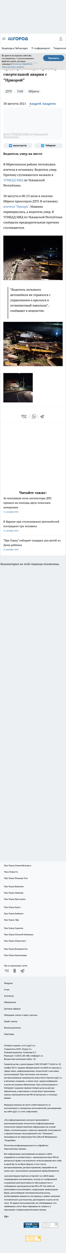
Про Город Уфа (11, 920)
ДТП (8, 91)
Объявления (10, 1002)
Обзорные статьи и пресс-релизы (20, 1015)
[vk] (24, 416)
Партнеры (9, 1034)
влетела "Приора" (16, 206)
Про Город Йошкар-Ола (16, 878)
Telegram (8, 983)
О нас (7, 989)
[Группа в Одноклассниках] (14, 970)
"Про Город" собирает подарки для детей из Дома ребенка (33, 545)
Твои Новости (11, 871)
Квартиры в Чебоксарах (15, 48)
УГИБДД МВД (13, 180)
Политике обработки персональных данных (17, 65)
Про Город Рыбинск (13, 913)
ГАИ (20, 91)
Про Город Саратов (13, 928)
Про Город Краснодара (15, 955)
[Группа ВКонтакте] (17, 145)
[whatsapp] (34, 416)
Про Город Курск (12, 907)
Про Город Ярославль (15, 899)
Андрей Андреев (42, 104)
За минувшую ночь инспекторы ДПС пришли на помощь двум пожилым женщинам (33, 505)
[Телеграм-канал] (48, 145)
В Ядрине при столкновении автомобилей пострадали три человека (33, 526)
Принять (53, 58)
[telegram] (43, 416)
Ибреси (34, 91)
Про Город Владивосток (16, 949)
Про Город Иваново (13, 892)
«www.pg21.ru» (28, 1045)
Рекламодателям (12, 1027)
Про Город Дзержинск (15, 940)
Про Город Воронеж (14, 886)
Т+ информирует (41, 48)
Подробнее (10, 1140)
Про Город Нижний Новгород (18, 934)
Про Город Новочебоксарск (17, 865)
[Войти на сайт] (60, 38)
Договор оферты (12, 1008)
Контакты (9, 996)
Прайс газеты (10, 1021)
